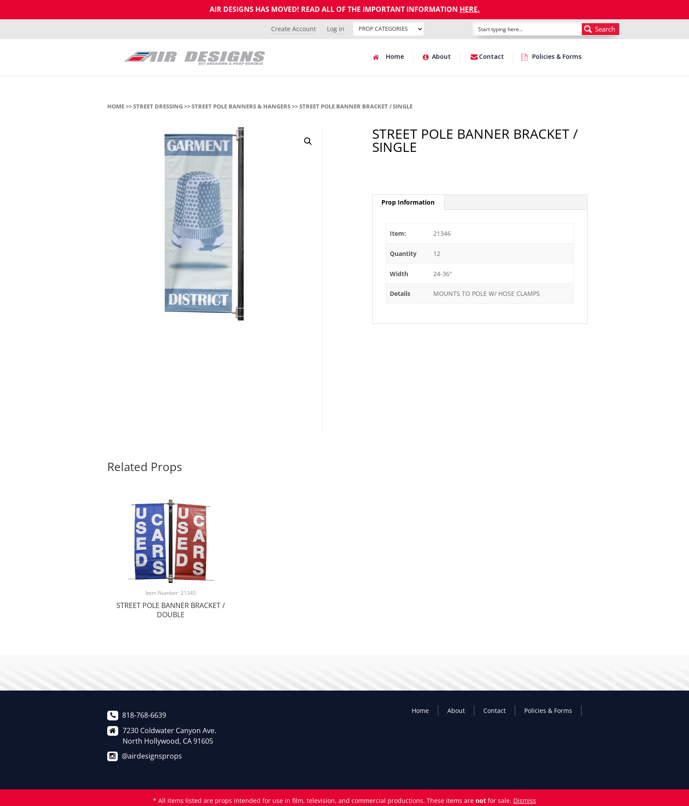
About (441, 57)
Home (395, 57)
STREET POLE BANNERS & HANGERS (241, 106)
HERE (469, 9)
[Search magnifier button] (601, 29)
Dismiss (524, 800)
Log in (335, 29)
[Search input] (517, 29)
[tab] (408, 202)
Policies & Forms (556, 57)
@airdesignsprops (152, 756)
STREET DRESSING (158, 106)
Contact (491, 57)
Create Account (293, 29)
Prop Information (408, 202)
